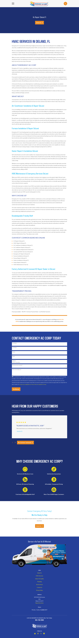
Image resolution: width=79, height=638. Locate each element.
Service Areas (39, 584)
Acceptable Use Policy (41, 384)
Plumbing (39, 581)
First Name (14, 343)
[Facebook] (38, 633)
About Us (39, 573)
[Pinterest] (44, 633)
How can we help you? (16, 369)
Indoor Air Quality (39, 578)
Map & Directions (39, 603)
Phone (13, 351)
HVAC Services (39, 576)
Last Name (14, 347)
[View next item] (15, 442)
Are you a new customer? (17, 365)
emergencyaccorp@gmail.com (25, 384)
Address (14, 360)
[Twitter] (41, 633)
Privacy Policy (34, 384)
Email (13, 356)
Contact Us (39, 22)
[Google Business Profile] (35, 633)
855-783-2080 (39, 620)
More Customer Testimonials (25, 442)
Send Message (16, 389)
